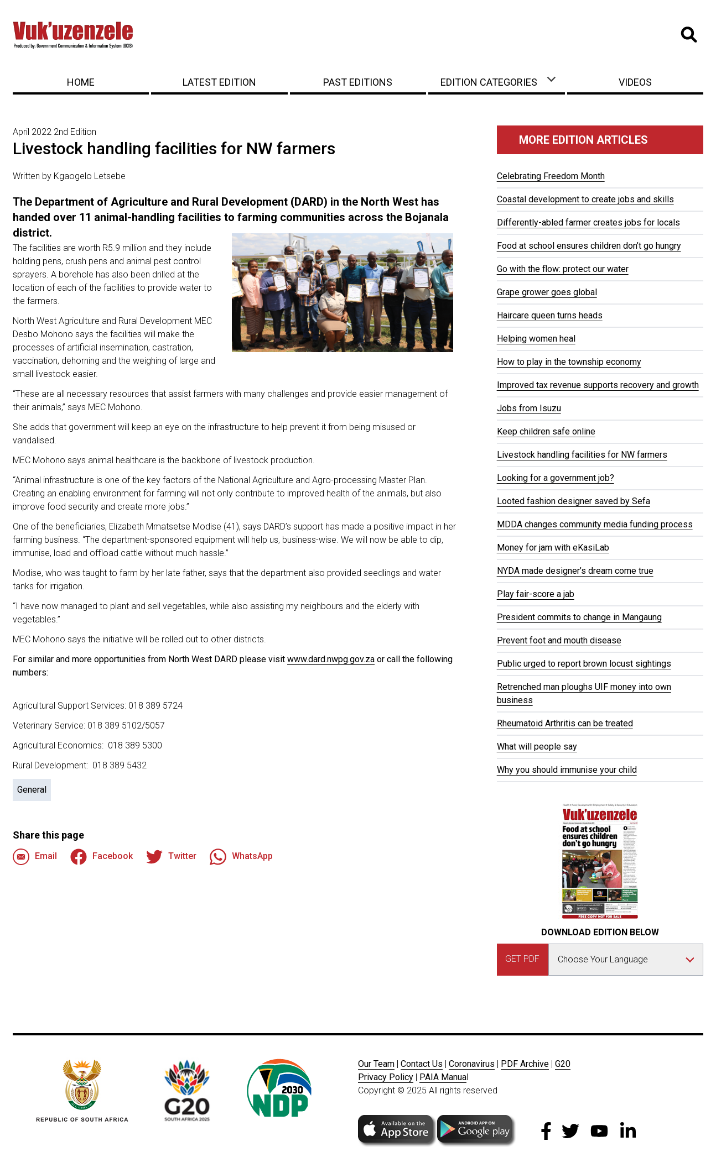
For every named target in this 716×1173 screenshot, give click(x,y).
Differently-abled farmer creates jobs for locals (588, 222)
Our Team (376, 1064)
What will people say (537, 746)
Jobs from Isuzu (529, 408)
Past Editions (357, 82)
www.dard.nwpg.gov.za (331, 659)
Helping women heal (536, 338)
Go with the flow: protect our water (563, 269)
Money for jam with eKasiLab (553, 547)
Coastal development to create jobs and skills (585, 199)
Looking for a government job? (555, 478)
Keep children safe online (546, 431)
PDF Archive (525, 1064)
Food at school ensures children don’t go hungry (589, 245)
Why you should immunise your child (567, 769)
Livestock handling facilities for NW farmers (582, 454)
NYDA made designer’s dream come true (575, 570)
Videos (635, 82)
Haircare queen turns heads (550, 315)
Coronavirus (472, 1064)
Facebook (101, 857)
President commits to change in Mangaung (579, 617)
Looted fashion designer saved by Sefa (573, 501)
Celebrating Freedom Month (551, 176)
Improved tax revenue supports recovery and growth (598, 385)
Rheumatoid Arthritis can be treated (565, 723)
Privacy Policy (385, 1077)
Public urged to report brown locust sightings (584, 663)
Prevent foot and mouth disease (559, 640)
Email (35, 857)
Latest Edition (219, 82)
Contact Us (422, 1064)
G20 (562, 1064)
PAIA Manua (442, 1077)
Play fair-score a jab (535, 594)
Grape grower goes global (547, 292)
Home (81, 82)
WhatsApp (241, 856)
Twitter (171, 857)
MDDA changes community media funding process (595, 524)
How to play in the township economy (569, 362)
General (31, 789)
